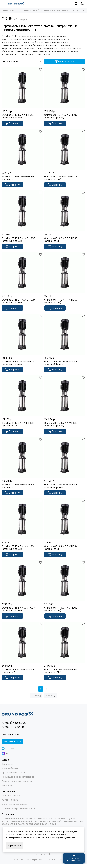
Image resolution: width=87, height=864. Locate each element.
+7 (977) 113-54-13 (13, 726)
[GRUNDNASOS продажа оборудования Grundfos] (16, 4)
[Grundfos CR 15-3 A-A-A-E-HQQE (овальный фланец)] (22, 334)
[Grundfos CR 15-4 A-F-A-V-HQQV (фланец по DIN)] (64, 518)
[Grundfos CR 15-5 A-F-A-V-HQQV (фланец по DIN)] (64, 580)
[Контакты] (82, 4)
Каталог (16, 10)
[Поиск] (76, 4)
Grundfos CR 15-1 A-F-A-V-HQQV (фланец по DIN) (60, 178)
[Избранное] (40, 69)
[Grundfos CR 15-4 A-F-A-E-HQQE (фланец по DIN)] (22, 642)
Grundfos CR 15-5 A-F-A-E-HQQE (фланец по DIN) (60, 671)
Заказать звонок (12, 741)
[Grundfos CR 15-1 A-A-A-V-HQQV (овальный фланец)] (64, 87)
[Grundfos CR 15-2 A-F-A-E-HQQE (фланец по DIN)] (64, 210)
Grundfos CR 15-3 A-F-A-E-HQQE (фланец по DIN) (18, 424)
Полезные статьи (11, 795)
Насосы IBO (7, 785)
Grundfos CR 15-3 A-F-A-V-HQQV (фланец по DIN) (18, 486)
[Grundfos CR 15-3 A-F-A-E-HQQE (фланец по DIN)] (22, 395)
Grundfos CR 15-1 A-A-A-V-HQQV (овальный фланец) (60, 116)
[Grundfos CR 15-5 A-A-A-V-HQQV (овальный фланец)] (22, 580)
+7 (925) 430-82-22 (14, 722)
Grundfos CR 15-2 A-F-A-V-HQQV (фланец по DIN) (60, 301)
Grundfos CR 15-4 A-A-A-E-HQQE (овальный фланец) (60, 486)
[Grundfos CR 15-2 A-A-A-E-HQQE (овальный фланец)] (22, 210)
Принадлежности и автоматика (18, 781)
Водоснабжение (59, 10)
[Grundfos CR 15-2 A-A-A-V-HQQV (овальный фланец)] (22, 272)
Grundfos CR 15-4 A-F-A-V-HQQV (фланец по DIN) (60, 547)
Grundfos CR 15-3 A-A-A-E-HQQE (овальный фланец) (18, 363)
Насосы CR (73, 10)
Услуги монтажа (10, 799)
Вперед (50, 695)
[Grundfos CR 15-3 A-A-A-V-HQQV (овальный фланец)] (64, 395)
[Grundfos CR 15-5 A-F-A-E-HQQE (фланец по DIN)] (64, 642)
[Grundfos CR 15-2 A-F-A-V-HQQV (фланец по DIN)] (64, 272)
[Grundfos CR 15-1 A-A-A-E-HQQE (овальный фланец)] (22, 87)
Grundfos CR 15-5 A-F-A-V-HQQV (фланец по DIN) (60, 609)
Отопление (7, 764)
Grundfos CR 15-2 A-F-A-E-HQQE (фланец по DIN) (60, 239)
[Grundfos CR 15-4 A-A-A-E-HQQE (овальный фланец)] (64, 457)
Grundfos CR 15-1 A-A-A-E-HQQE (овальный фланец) (18, 116)
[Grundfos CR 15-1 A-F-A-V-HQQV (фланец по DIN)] (64, 149)
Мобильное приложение (15, 804)
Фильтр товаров (65, 61)
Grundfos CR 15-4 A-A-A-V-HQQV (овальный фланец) (18, 547)
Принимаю (14, 845)
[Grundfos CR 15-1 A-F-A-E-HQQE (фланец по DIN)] (22, 149)
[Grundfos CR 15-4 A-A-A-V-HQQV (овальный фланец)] (22, 518)
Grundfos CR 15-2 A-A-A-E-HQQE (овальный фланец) (18, 239)
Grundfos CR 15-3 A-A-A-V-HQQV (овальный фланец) (60, 424)
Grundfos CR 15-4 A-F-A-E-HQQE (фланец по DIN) (18, 671)
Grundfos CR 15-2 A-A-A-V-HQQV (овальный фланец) (18, 301)
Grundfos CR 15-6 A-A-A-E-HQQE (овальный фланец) (60, 363)
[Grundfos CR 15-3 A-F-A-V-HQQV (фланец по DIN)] (22, 457)
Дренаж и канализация (14, 772)
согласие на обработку (24, 834)
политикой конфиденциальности (59, 837)
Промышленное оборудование (36, 10)
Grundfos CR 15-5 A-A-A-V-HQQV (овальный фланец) (18, 609)
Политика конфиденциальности (18, 808)
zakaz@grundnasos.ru (13, 734)
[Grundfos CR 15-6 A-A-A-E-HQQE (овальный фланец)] (64, 334)
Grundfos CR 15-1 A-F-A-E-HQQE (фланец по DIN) (18, 178)
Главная (5, 10)
